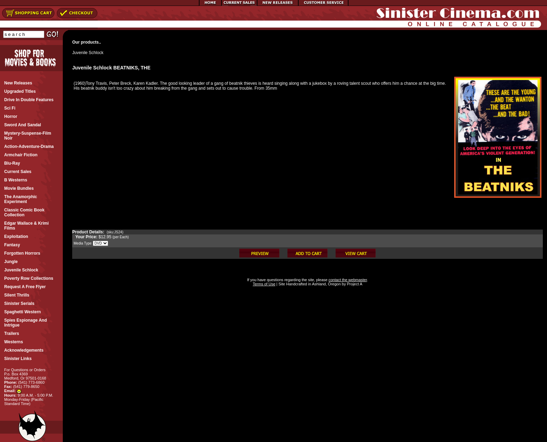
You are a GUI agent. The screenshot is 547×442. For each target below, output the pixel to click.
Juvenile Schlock (87, 52)
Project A (354, 284)
